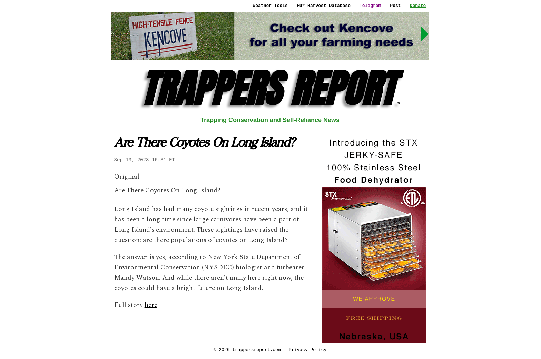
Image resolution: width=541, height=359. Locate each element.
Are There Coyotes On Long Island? (167, 191)
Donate (418, 5)
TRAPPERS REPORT (270, 88)
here (151, 305)
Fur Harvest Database (324, 5)
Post (395, 5)
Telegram (370, 5)
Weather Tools (270, 5)
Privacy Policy (307, 350)
